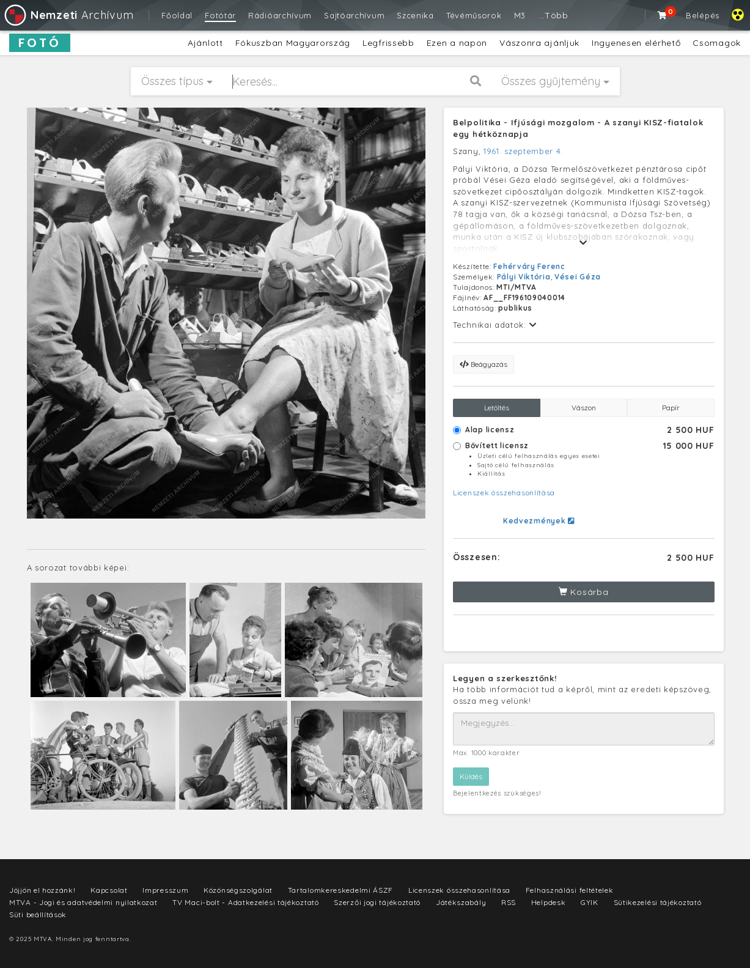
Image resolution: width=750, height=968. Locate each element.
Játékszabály (461, 902)
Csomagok (717, 42)
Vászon (584, 407)
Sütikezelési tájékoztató (658, 902)
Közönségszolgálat (238, 890)
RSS (508, 902)
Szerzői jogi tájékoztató (377, 902)
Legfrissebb (388, 42)
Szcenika (415, 15)
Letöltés (496, 407)
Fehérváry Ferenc (529, 266)
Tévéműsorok (474, 15)
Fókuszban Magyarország (292, 42)
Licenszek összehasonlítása (504, 492)
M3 (520, 15)
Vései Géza (577, 276)
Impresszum (165, 890)
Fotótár (220, 15)
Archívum (68, 15)
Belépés (702, 15)
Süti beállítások (38, 914)
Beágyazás (483, 364)
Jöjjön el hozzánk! (42, 890)
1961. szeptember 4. (523, 151)
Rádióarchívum (280, 15)
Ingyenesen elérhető (636, 42)
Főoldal (177, 15)
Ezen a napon (457, 42)
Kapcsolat (108, 890)
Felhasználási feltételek (570, 890)
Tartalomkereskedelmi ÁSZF (341, 890)
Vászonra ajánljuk (539, 42)
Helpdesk (548, 902)
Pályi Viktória (524, 276)
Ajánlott (205, 42)
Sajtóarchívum (354, 15)
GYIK (589, 902)
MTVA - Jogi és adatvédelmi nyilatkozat (83, 902)
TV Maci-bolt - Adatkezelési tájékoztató (245, 902)
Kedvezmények (539, 520)
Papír (671, 407)
